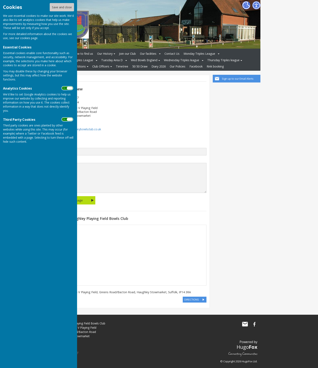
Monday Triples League (199, 54)
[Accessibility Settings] (256, 5)
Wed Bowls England (144, 60)
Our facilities (148, 54)
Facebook (196, 66)
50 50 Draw (139, 66)
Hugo (247, 346)
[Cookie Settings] (246, 5)
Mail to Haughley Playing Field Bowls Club (245, 324)
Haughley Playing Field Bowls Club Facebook (254, 324)
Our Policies (177, 66)
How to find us (83, 54)
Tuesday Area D (112, 60)
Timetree (122, 66)
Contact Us (171, 54)
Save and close (62, 7)
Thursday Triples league (223, 60)
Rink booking (215, 66)
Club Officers (100, 66)
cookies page (29, 38)
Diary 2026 (158, 66)
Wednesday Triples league (181, 60)
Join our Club (127, 54)
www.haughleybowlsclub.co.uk (81, 129)
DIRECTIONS (191, 299)
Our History (105, 54)
